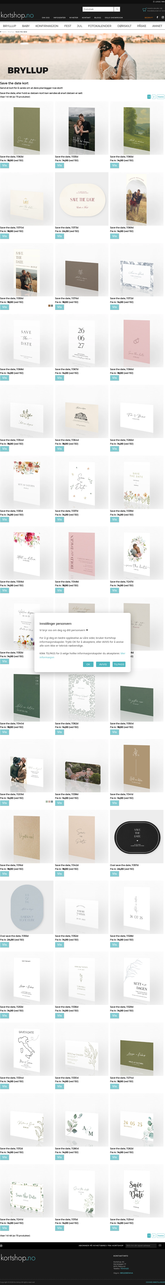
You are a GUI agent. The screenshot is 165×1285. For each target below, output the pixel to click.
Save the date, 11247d (121, 581)
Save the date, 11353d (11, 652)
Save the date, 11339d (121, 511)
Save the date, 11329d (121, 1006)
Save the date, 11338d (66, 794)
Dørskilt (124, 26)
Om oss (46, 18)
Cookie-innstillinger (155, 1282)
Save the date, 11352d (66, 936)
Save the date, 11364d (67, 440)
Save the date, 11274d (122, 1077)
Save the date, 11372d (121, 298)
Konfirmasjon (46, 26)
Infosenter (59, 18)
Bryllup (9, 26)
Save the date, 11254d (122, 1219)
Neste (161, 96)
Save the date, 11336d (66, 1006)
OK (88, 664)
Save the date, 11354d (12, 440)
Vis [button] (4, 165)
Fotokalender (99, 26)
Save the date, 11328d (121, 936)
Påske (141, 26)
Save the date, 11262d (121, 1148)
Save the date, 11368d (12, 369)
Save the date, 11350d (122, 723)
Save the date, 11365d (121, 156)
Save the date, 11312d (11, 1148)
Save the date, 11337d (66, 511)
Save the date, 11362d (66, 723)
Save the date (21, 32)
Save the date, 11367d (66, 369)
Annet (157, 26)
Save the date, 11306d (12, 581)
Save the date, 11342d (67, 865)
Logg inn (159, 2)
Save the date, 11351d (11, 511)
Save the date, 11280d (67, 1148)
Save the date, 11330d (67, 1077)
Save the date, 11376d (67, 298)
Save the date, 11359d (11, 298)
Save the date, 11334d (12, 1077)
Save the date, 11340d (12, 723)
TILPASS (119, 664)
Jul (79, 26)
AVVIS (103, 664)
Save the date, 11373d (66, 227)
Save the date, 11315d (66, 1219)
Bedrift (149, 18)
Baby (26, 26)
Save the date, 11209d (12, 794)
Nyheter (73, 18)
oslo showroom (114, 18)
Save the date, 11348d (67, 581)
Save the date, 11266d (122, 440)
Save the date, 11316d (11, 865)
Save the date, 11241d (11, 1219)
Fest (67, 26)
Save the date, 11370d (12, 227)
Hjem (4, 32)
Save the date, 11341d (121, 794)
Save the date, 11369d (122, 227)
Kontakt (86, 18)
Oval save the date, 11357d (124, 865)
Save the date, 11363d (11, 156)
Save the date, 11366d (122, 369)
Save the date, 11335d (66, 156)
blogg (97, 18)
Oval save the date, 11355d (14, 936)
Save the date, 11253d (11, 1006)
